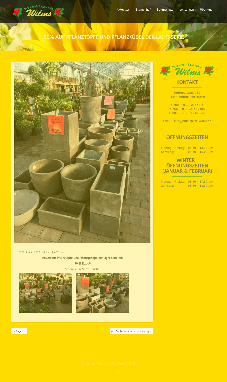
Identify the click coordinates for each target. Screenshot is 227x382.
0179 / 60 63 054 (193, 112)
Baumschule (165, 9)
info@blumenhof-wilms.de (192, 120)
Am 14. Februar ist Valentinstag (130, 331)
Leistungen (187, 9)
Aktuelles (123, 9)
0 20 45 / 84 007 (194, 108)
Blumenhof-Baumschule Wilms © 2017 (107, 363)
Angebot (21, 331)
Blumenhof (143, 9)
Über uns (206, 9)
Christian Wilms (53, 251)
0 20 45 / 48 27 (194, 104)
